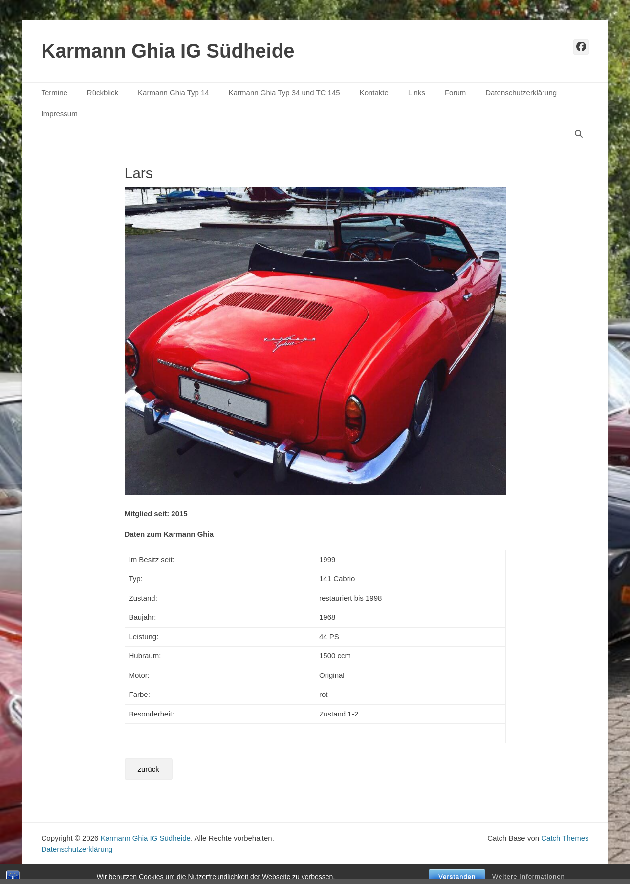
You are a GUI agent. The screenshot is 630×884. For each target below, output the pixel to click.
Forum (455, 92)
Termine (54, 92)
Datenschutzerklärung (521, 92)
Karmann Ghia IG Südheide (168, 51)
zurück (148, 769)
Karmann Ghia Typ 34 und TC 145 (284, 92)
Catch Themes (564, 838)
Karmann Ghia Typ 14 (173, 92)
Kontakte (374, 92)
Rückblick (102, 92)
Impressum (60, 113)
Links (416, 92)
